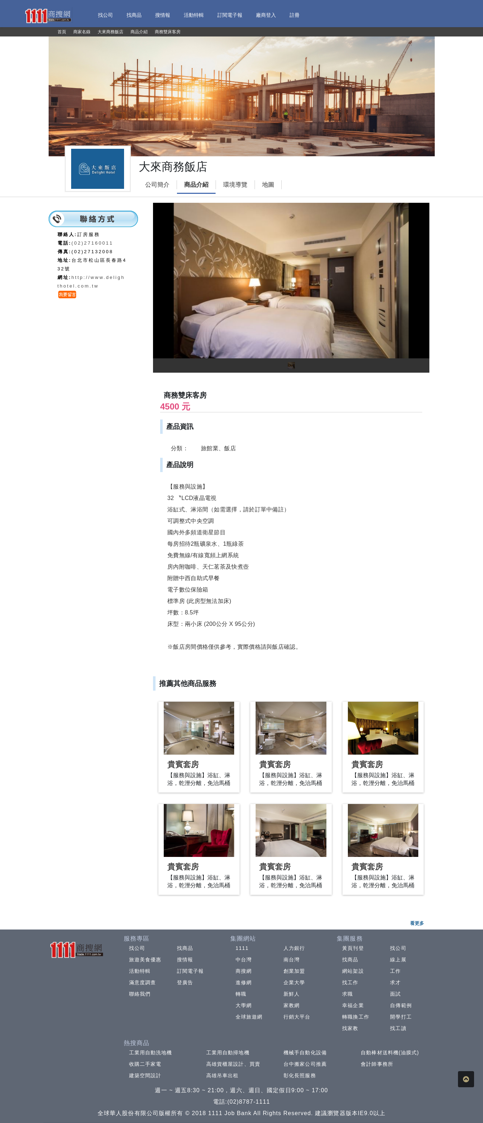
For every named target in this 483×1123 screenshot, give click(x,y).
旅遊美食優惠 (145, 959)
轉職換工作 (355, 1017)
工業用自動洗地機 (150, 1052)
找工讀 (398, 1028)
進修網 (244, 982)
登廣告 (185, 982)
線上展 (398, 959)
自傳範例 (400, 1005)
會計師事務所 (377, 1064)
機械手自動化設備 (305, 1052)
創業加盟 (294, 971)
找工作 (350, 982)
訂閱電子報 (190, 971)
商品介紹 (196, 184)
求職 (347, 994)
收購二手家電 (145, 1064)
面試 (395, 994)
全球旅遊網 (249, 1017)
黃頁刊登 (353, 948)
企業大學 (294, 982)
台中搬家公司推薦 (305, 1064)
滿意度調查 (142, 982)
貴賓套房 (183, 764)
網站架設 (353, 971)
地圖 (268, 184)
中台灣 (244, 959)
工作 (395, 971)
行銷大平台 (297, 1017)
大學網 (244, 1005)
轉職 (241, 994)
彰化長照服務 (300, 1075)
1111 (242, 948)
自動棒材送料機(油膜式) (390, 1052)
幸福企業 (353, 1005)
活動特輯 (140, 971)
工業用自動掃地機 (228, 1052)
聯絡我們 (140, 994)
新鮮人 (292, 994)
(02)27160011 (92, 243)
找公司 (137, 948)
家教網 (292, 1005)
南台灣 (292, 959)
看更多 (417, 923)
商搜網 (244, 971)
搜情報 (185, 959)
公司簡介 (157, 184)
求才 (395, 982)
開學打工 (400, 1017)
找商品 (185, 948)
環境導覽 (235, 184)
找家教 (350, 1028)
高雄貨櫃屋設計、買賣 (233, 1064)
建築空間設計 (145, 1075)
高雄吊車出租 (222, 1075)
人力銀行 (294, 948)
